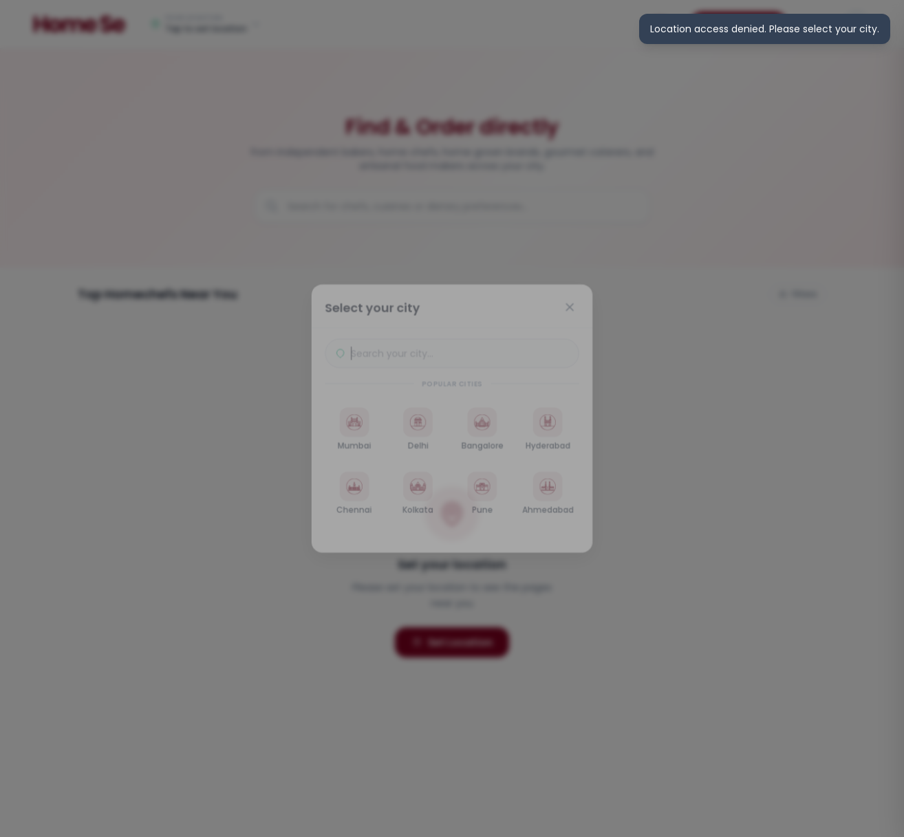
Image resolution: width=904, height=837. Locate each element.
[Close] (573, 304)
